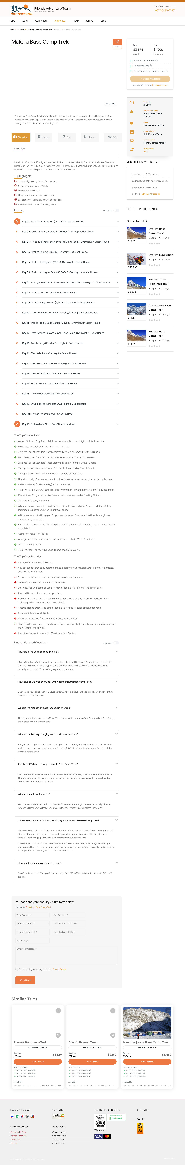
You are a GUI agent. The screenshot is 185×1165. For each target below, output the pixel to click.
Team (76, 21)
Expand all (107, 210)
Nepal (153, 239)
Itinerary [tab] (43, 137)
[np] (37, 1)
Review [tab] (89, 137)
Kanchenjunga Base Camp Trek (145, 1042)
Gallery (112, 103)
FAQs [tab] (112, 137)
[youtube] (19, 1)
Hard (145, 153)
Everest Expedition (161, 256)
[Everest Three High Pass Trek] (136, 280)
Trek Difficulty (148, 150)
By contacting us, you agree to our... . (42, 969)
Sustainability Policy (19, 1132)
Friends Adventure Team (52, 8)
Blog (103, 21)
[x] (15, 1)
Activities (60, 21)
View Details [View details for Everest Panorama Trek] (38, 1062)
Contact (90, 21)
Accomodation (149, 132)
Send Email (25, 980)
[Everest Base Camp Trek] (136, 332)
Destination (40, 21)
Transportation (149, 141)
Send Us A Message (151, 195)
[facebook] (10, 1)
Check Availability (152, 79)
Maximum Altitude (150, 112)
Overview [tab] (20, 137)
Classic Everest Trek (82, 1042)
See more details (36, 1047)
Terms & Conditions (18, 1136)
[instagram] (24, 1)
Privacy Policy (59, 969)
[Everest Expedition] (136, 256)
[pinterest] (32, 1)
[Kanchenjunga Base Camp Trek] (147, 1023)
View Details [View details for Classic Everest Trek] (92, 1062)
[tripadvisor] (28, 1)
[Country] (32, 923)
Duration (146, 103)
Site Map (14, 1143)
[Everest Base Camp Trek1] (136, 230)
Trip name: (21, 907)
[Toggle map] (58, 1035)
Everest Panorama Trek (30, 1042)
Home (12, 21)
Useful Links (16, 1140)
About (25, 21)
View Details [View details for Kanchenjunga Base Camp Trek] (147, 1062)
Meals (145, 124)
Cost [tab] (66, 137)
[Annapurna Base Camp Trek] (136, 306)
